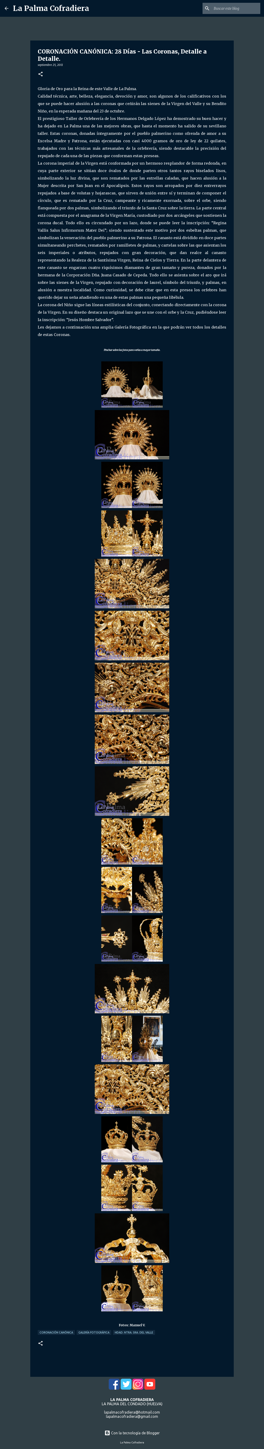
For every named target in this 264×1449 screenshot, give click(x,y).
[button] (40, 74)
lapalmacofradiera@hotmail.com (132, 1412)
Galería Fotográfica (93, 1332)
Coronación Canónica (56, 1332)
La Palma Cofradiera (51, 8)
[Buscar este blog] (235, 8)
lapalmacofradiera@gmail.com (132, 1416)
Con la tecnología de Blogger (132, 1433)
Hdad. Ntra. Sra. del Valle (134, 1332)
